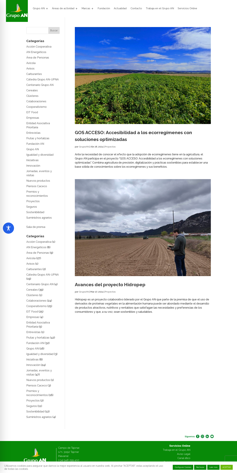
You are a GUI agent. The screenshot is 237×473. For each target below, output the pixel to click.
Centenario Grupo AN (39, 85)
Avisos (30, 68)
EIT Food (32, 112)
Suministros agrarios (39, 217)
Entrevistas (33, 132)
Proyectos (110, 146)
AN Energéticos (36, 52)
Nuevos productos (38, 180)
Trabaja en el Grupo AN (160, 8)
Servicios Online (187, 8)
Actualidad (120, 8)
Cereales (32, 90)
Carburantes (34, 74)
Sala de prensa (35, 227)
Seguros (31, 206)
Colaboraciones (36, 101)
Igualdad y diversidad (39, 154)
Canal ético (183, 458)
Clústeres (32, 96)
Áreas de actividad (63, 8)
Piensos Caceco (36, 186)
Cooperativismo (36, 106)
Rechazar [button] (200, 467)
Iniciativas (32, 160)
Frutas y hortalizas (37, 138)
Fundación (104, 8)
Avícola (31, 63)
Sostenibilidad (35, 212)
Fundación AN (35, 143)
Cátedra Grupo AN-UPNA (42, 79)
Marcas (86, 8)
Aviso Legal (183, 454)
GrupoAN (84, 146)
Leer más (213, 467)
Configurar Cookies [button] (183, 467)
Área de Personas (37, 57)
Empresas (32, 117)
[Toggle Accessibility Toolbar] (8, 228)
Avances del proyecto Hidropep (110, 284)
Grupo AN (39, 8)
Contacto (136, 8)
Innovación (33, 165)
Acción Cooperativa (38, 46)
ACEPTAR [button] (226, 467)
